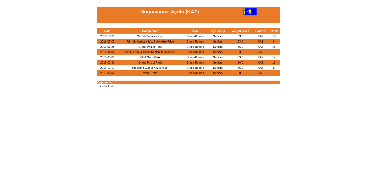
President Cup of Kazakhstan (150, 67)
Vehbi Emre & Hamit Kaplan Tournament (150, 52)
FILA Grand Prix (150, 57)
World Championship (150, 36)
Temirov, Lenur (106, 86)
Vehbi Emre (150, 73)
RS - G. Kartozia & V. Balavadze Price (150, 41)
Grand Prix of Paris (150, 46)
